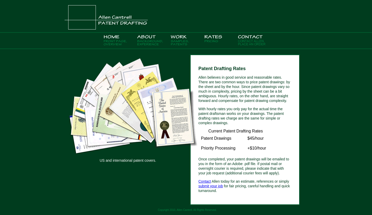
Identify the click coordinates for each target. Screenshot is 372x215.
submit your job (210, 186)
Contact (204, 181)
